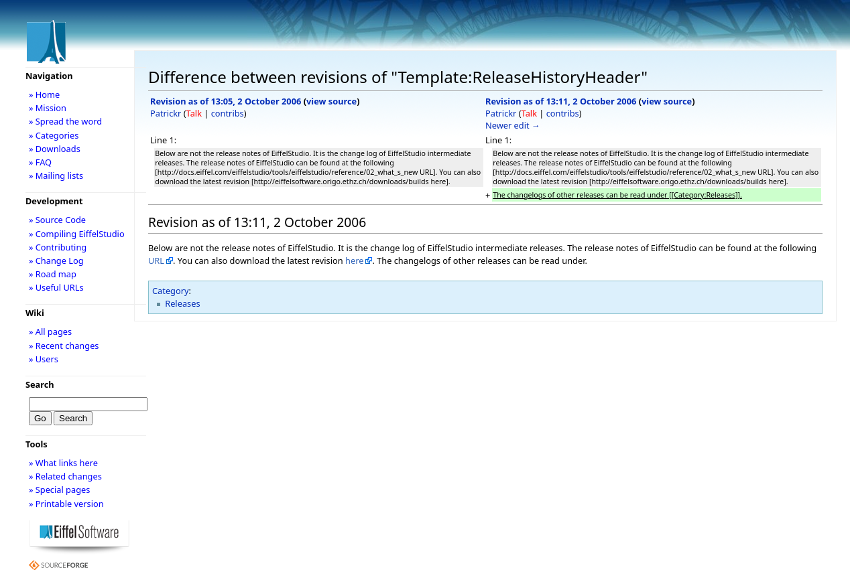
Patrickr (165, 113)
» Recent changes (64, 346)
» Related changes (65, 476)
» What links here (63, 463)
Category (170, 291)
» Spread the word (65, 121)
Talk (194, 113)
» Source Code (57, 220)
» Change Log (56, 260)
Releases (182, 303)
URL (156, 260)
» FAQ (40, 162)
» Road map (52, 274)
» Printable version (66, 504)
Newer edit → (512, 125)
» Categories (54, 135)
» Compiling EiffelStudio (77, 234)
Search (39, 384)
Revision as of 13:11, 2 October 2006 (560, 101)
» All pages (50, 331)
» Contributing (57, 247)
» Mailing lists (56, 175)
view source (331, 101)
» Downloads (54, 149)
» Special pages (59, 490)
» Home (44, 94)
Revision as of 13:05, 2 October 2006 (225, 101)
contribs (227, 113)
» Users (43, 359)
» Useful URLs (56, 287)
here (354, 260)
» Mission (47, 108)
